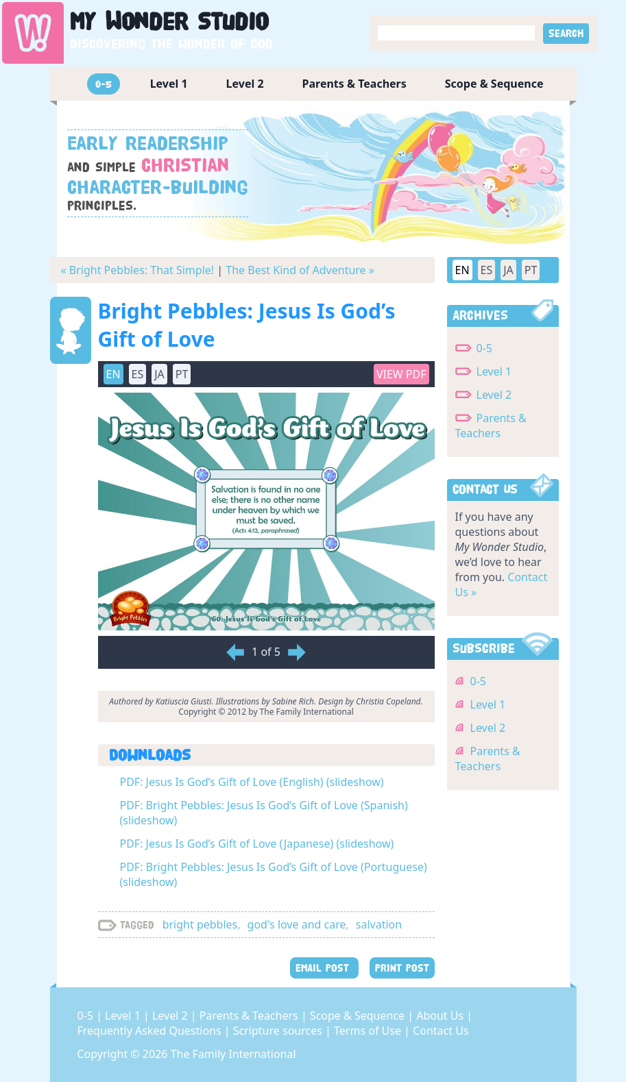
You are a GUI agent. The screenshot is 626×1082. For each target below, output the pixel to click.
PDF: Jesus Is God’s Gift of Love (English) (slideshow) (252, 781)
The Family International (233, 1053)
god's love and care (297, 924)
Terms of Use (369, 1030)
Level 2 (245, 83)
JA (159, 374)
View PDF (401, 374)
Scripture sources (279, 1030)
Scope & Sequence (494, 83)
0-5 (103, 84)
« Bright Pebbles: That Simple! (138, 270)
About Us (441, 1015)
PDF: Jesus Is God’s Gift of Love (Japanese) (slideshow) (257, 843)
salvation (379, 924)
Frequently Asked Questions (150, 1030)
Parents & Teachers (354, 83)
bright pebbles (200, 924)
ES (138, 374)
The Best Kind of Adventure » (300, 270)
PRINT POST (402, 968)
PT (182, 374)
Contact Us (440, 1030)
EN (113, 374)
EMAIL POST (324, 968)
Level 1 (169, 83)
